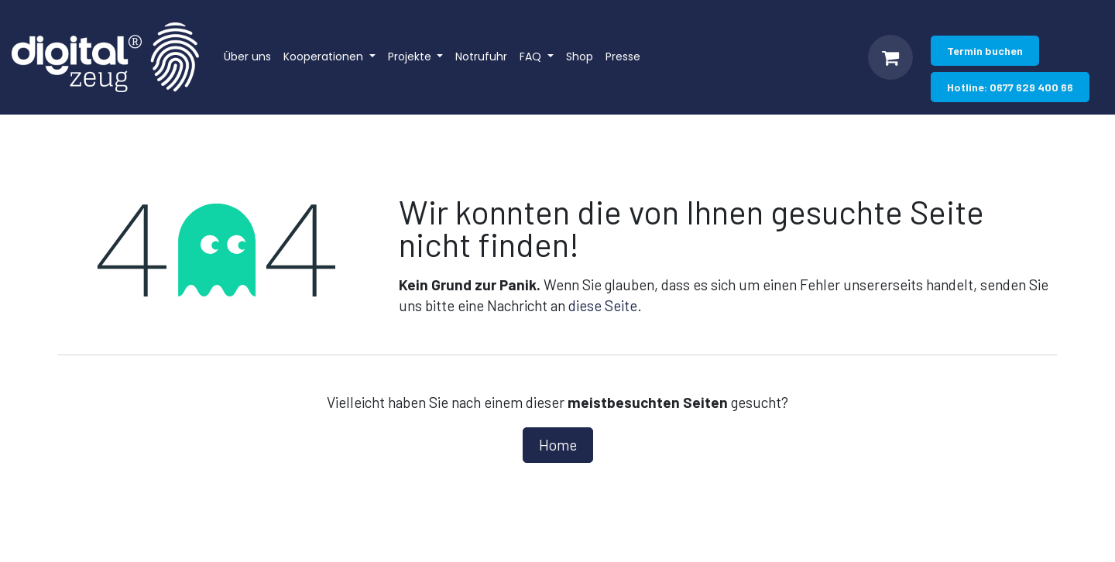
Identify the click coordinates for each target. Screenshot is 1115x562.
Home (558, 445)
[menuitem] (247, 57)
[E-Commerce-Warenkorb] (890, 57)
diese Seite (602, 305)
